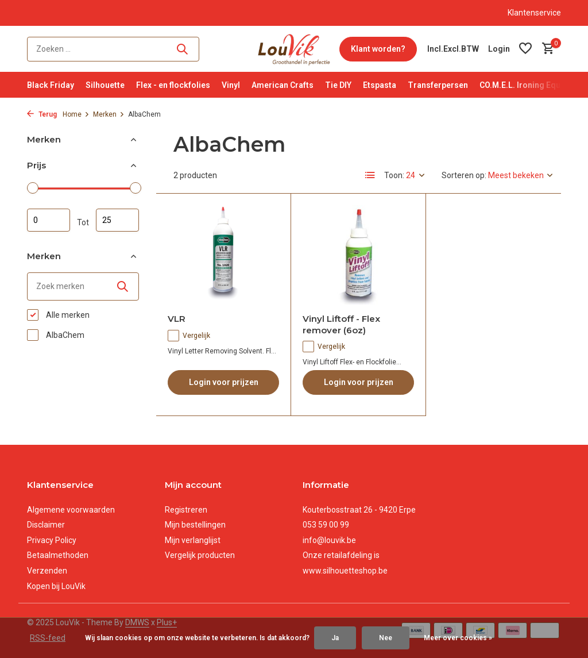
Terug (42, 114)
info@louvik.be (329, 540)
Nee (385, 638)
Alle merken (58, 315)
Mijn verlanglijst (192, 540)
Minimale (48, 220)
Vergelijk (189, 335)
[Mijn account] (499, 48)
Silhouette (105, 85)
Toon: (394, 175)
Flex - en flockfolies (173, 85)
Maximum (117, 220)
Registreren (186, 509)
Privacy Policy (51, 540)
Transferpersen (438, 85)
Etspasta (379, 85)
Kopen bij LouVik (56, 586)
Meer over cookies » (458, 638)
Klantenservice (534, 12)
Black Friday (50, 85)
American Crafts (283, 85)
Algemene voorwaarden (71, 509)
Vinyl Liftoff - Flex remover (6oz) (341, 324)
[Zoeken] (113, 49)
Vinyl (231, 85)
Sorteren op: (464, 175)
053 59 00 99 (326, 524)
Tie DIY (338, 85)
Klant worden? (378, 48)
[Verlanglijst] (525, 49)
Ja (335, 638)
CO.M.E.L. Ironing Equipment (533, 85)
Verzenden (47, 570)
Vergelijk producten (200, 555)
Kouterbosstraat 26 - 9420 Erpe (359, 509)
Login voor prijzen (223, 382)
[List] (370, 175)
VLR (176, 318)
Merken (109, 114)
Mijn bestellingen (195, 524)
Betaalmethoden (57, 555)
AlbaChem (55, 335)
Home (76, 114)
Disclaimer (46, 524)
